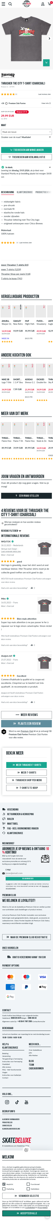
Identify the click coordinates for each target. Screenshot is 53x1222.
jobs (30, 1053)
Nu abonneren (27, 879)
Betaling (5, 1053)
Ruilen (8, 819)
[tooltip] (50, 103)
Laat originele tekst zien (11, 551)
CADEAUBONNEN (36, 1068)
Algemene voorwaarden (10, 1119)
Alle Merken (33, 1055)
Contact (5, 1078)
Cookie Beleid (7, 1126)
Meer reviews (26, 715)
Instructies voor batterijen (11, 1075)
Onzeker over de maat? (26, 137)
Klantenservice (12, 833)
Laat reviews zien (44, 94)
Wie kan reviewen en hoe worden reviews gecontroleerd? (21, 523)
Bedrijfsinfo (8, 1111)
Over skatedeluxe (35, 1050)
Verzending (10, 809)
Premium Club (27, 731)
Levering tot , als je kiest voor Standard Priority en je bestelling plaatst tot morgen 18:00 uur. (26, 172)
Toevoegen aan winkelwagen (26, 150)
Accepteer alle (26, 1213)
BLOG (31, 1061)
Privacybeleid (7, 1123)
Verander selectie (26, 1196)
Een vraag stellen (26, 495)
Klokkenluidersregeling (11, 1129)
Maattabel (10, 823)
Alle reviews (6, 1067)
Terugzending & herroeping (12, 1059)
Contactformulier (38, 1021)
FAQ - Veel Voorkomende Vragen (20, 828)
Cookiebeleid (30, 1208)
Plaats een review (26, 724)
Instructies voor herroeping (12, 1061)
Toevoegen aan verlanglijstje (26, 157)
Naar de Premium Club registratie (27, 937)
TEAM (31, 1065)
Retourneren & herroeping (18, 814)
